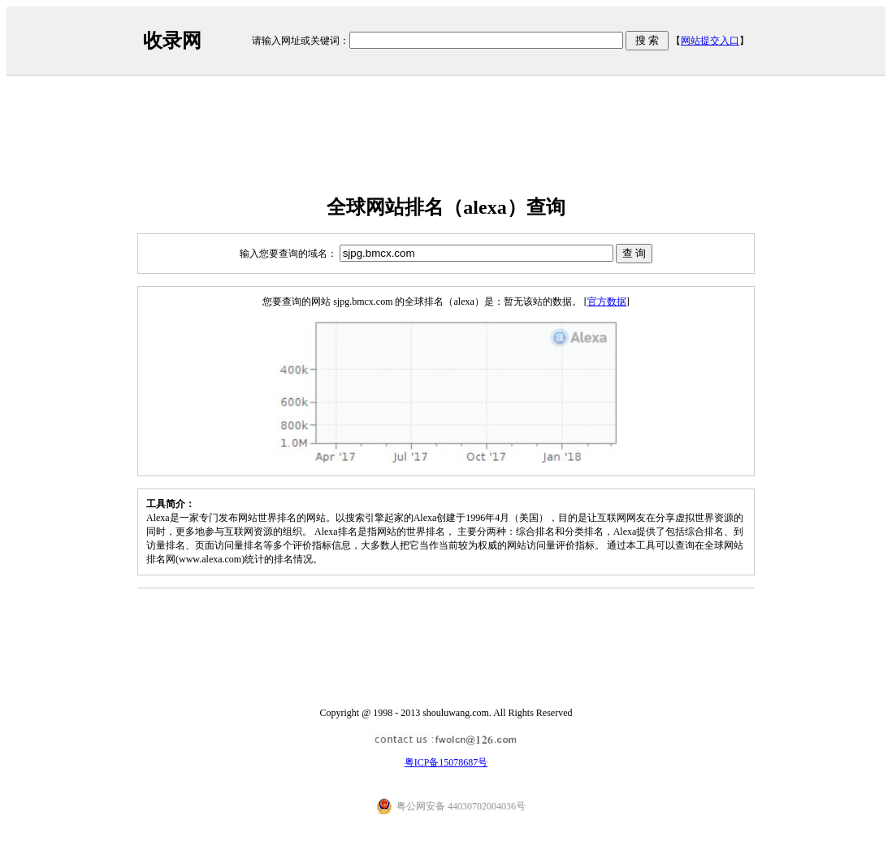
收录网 (172, 40)
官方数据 (606, 301)
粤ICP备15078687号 (446, 762)
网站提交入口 (710, 40)
